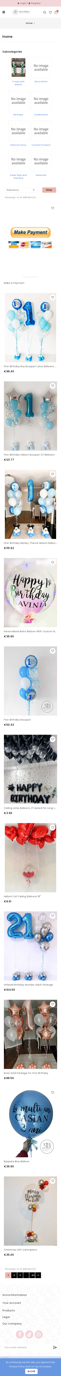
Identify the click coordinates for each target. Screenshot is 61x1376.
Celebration (41, 114)
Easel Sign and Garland (18, 177)
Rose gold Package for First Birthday (26, 1073)
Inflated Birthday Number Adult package (28, 984)
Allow (31, 1371)
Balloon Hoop (18, 145)
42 (33, 1275)
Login (22, 3)
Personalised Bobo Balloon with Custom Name (32, 631)
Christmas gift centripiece (20, 1249)
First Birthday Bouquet (17, 719)
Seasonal (41, 175)
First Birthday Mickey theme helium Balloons (31, 543)
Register (35, 3)
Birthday (18, 114)
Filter (49, 190)
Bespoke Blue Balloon (16, 1161)
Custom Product (41, 145)
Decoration (41, 81)
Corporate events (18, 83)
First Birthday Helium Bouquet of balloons (29, 454)
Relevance (21, 190)
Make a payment (14, 283)
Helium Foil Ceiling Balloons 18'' (22, 896)
